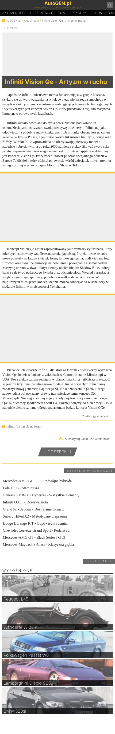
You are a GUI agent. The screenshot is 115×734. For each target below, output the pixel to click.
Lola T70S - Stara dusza (21, 488)
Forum (97, 13)
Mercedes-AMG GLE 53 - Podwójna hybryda (37, 481)
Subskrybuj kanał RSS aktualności (84, 439)
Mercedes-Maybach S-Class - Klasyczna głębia (38, 544)
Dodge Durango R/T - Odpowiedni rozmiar (35, 523)
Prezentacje (41, 13)
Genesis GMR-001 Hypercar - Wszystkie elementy (41, 495)
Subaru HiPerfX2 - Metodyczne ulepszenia (35, 516)
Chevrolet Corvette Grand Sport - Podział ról (36, 530)
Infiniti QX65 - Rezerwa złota (25, 502)
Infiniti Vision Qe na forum (24, 426)
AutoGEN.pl (13, 20)
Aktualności (14, 13)
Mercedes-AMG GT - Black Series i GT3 (34, 537)
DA (61, 13)
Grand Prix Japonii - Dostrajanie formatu (34, 509)
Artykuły (77, 13)
